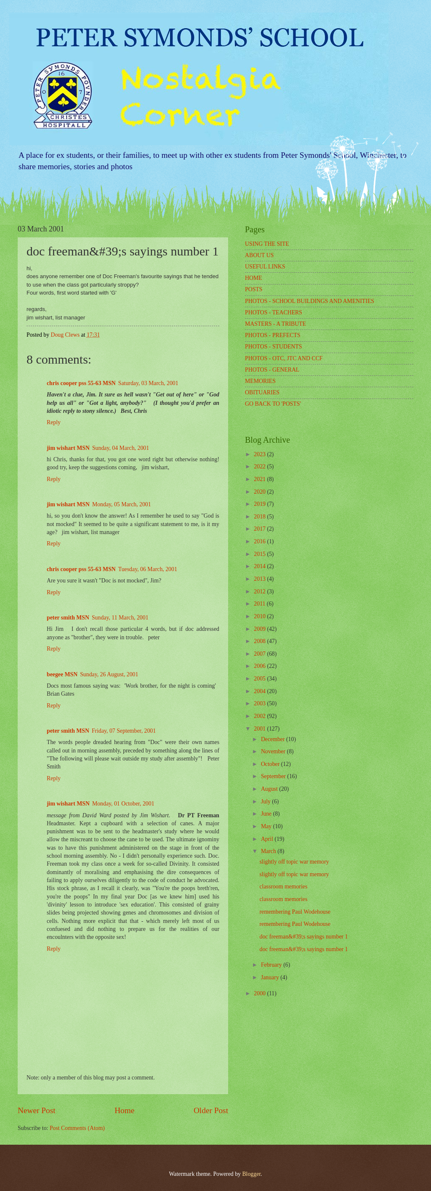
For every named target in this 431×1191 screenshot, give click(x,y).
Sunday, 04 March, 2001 (120, 448)
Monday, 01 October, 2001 (123, 803)
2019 (260, 504)
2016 (260, 541)
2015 (260, 554)
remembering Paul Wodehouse (294, 912)
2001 (260, 729)
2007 (260, 654)
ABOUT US (259, 255)
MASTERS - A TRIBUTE (275, 324)
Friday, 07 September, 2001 (124, 731)
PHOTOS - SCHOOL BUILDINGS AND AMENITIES (309, 301)
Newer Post (37, 1110)
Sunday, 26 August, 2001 (109, 674)
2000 (260, 993)
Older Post (211, 1110)
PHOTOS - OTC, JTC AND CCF (284, 358)
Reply (54, 422)
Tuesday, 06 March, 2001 (147, 569)
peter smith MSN (68, 617)
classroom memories (283, 886)
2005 (260, 678)
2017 (260, 529)
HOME (253, 278)
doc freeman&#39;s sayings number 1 (303, 936)
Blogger (251, 1174)
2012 (260, 591)
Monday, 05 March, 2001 (121, 504)
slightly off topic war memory (294, 862)
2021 (260, 479)
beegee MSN (62, 674)
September (274, 776)
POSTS (253, 289)
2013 (260, 579)
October (271, 764)
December (273, 739)
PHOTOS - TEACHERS (273, 312)
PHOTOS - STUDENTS (273, 346)
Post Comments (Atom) (77, 1128)
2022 (260, 466)
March (269, 851)
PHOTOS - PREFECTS (273, 335)
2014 (260, 566)
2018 (260, 516)
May (267, 826)
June (267, 814)
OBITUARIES (262, 392)
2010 (260, 616)
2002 (260, 716)
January (270, 977)
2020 (260, 492)
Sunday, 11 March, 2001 (120, 617)
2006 (260, 666)
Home (124, 1110)
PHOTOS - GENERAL (272, 370)
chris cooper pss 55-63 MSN (81, 383)
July (266, 801)
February (272, 965)
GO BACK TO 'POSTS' (273, 404)
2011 (260, 604)
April (268, 839)
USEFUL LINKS (265, 266)
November (274, 751)
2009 (260, 629)
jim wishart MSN (68, 448)
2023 (260, 454)
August (270, 789)
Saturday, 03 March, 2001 (148, 383)
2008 (260, 641)
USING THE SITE (267, 244)
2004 (260, 691)
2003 (260, 703)
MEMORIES (260, 381)
